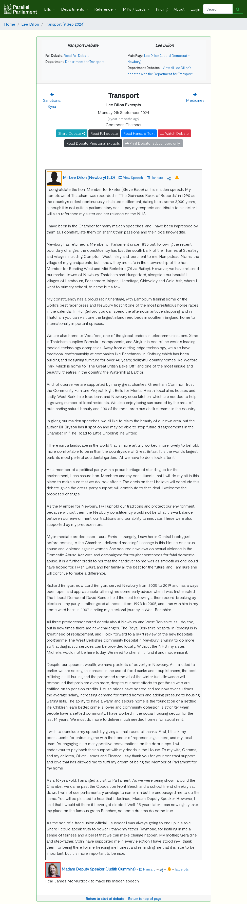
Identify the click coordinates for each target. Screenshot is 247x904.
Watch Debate (174, 133)
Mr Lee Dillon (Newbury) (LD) (89, 177)
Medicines (195, 100)
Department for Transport (84, 61)
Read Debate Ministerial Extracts (93, 143)
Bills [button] (48, 9)
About (179, 9)
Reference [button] (104, 9)
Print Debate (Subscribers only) (153, 143)
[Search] (218, 9)
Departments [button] (73, 9)
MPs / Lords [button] (135, 9)
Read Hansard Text (139, 133)
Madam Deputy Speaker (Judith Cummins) (99, 869)
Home (9, 24)
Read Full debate (104, 133)
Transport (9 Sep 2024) (65, 24)
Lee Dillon (30, 24)
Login (195, 9)
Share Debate (71, 133)
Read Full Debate (76, 55)
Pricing (161, 9)
